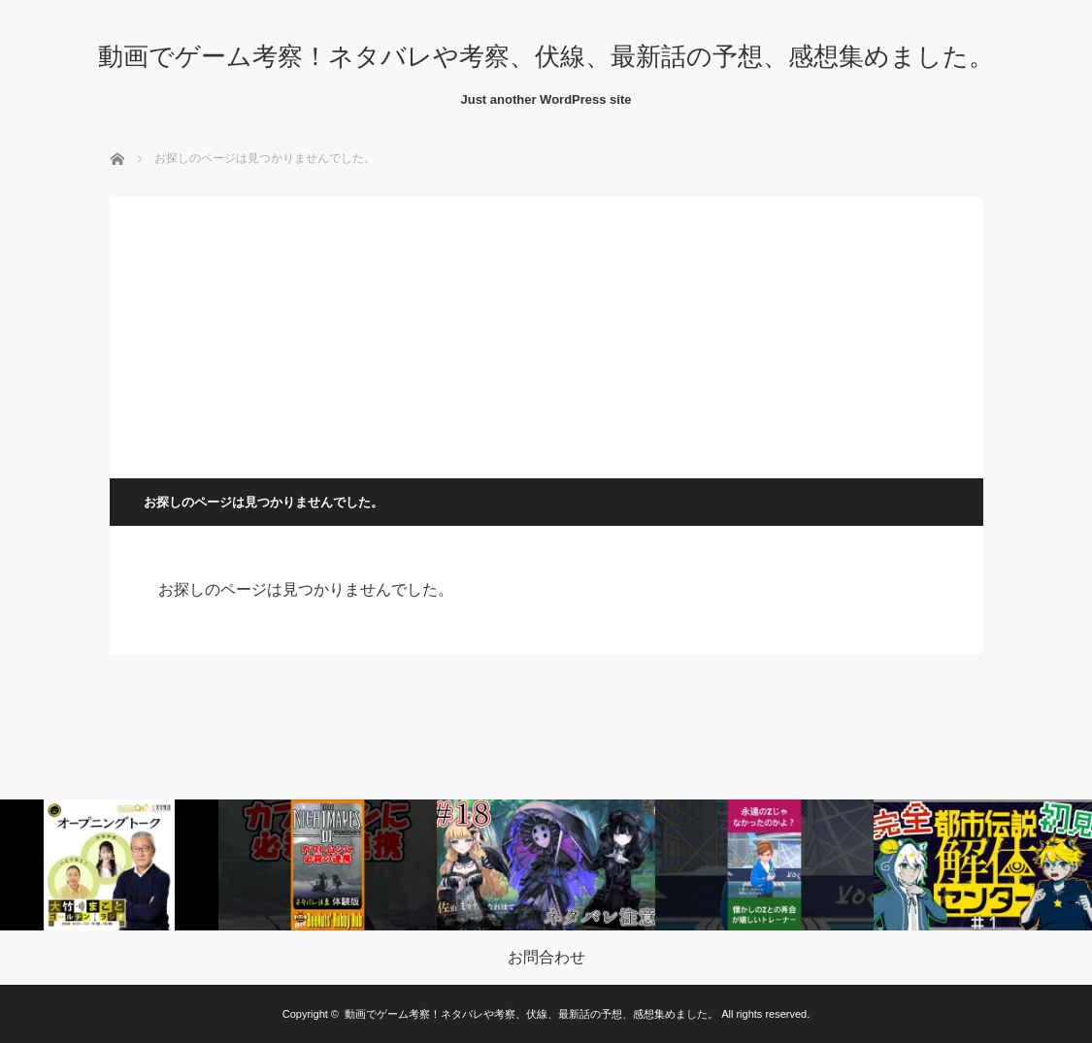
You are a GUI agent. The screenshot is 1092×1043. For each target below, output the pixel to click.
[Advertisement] (546, 333)
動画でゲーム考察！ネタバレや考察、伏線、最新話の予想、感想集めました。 (546, 56)
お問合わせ (546, 957)
